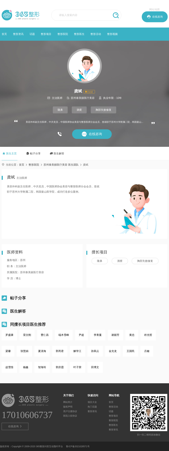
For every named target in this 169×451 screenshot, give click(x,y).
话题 (32, 34)
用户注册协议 (70, 411)
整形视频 (112, 34)
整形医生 (79, 34)
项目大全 (92, 402)
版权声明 (67, 406)
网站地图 (154, 9)
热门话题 (92, 406)
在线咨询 (15, 426)
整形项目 (46, 34)
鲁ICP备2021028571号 (78, 446)
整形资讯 (18, 34)
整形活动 (95, 34)
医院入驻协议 (70, 415)
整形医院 (62, 34)
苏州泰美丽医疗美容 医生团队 (61, 164)
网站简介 (67, 402)
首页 (4, 34)
